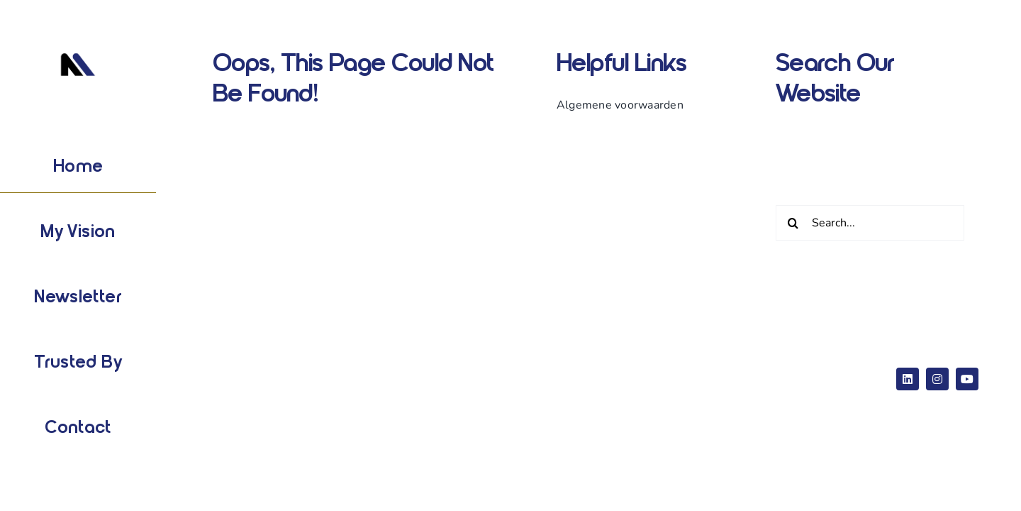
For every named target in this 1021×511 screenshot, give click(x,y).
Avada (293, 368)
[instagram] (937, 379)
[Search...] (870, 223)
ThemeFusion (229, 390)
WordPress (447, 368)
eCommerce (522, 368)
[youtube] (967, 379)
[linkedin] (907, 379)
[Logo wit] (78, 49)
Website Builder (365, 368)
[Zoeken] (793, 223)
